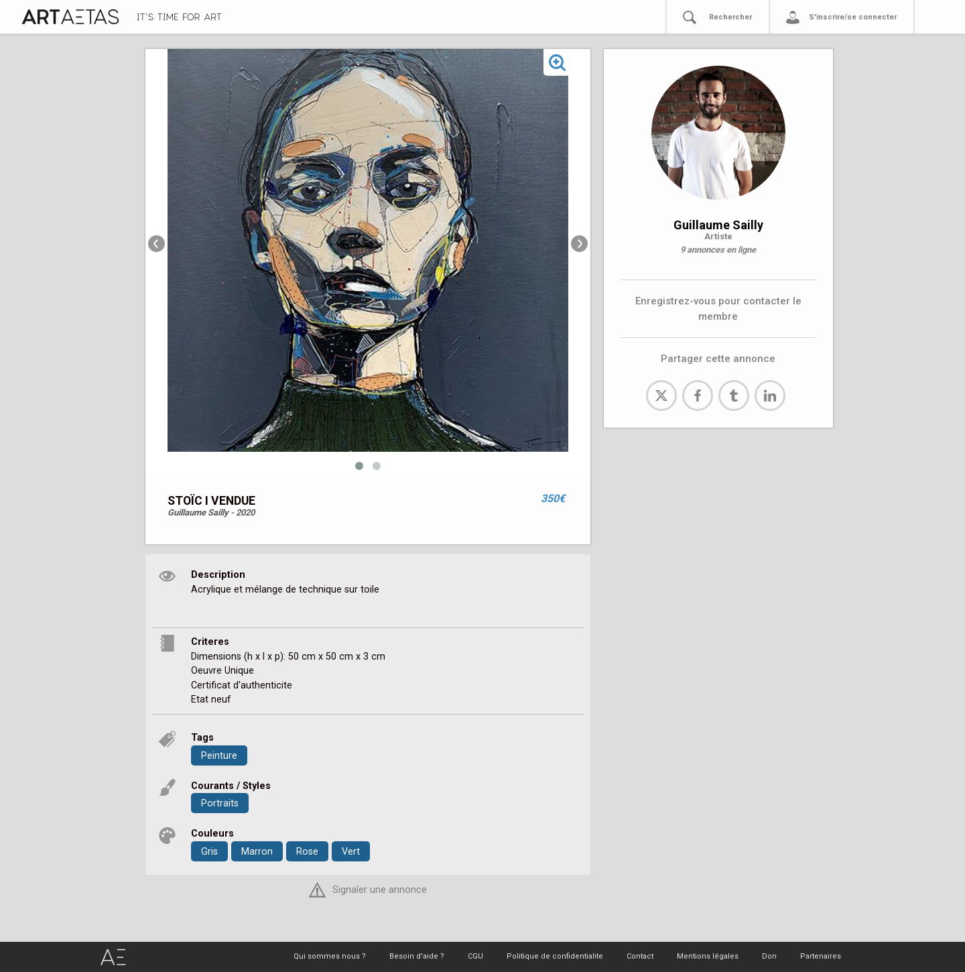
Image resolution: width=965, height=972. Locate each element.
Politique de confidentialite (555, 956)
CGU (475, 956)
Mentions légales (707, 956)
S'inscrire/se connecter (853, 17)
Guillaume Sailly (718, 225)
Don (769, 956)
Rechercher (730, 17)
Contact (640, 956)
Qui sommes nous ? (330, 956)
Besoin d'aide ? (416, 956)
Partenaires (820, 956)
